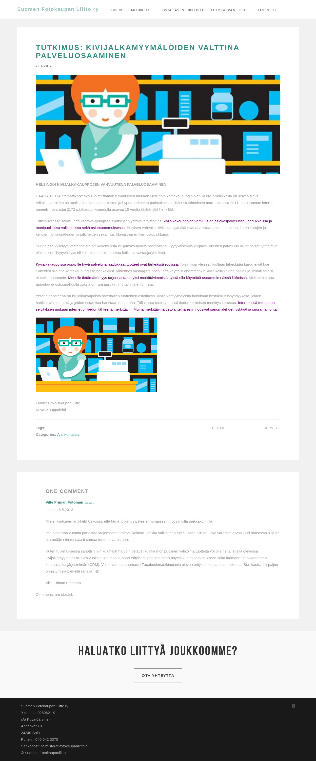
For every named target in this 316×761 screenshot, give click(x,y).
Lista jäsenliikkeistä (183, 10)
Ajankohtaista (68, 434)
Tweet (272, 428)
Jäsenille (267, 10)
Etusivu (116, 10)
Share (219, 428)
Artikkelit (141, 10)
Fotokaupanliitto (229, 10)
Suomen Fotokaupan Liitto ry (58, 9)
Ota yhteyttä (158, 675)
